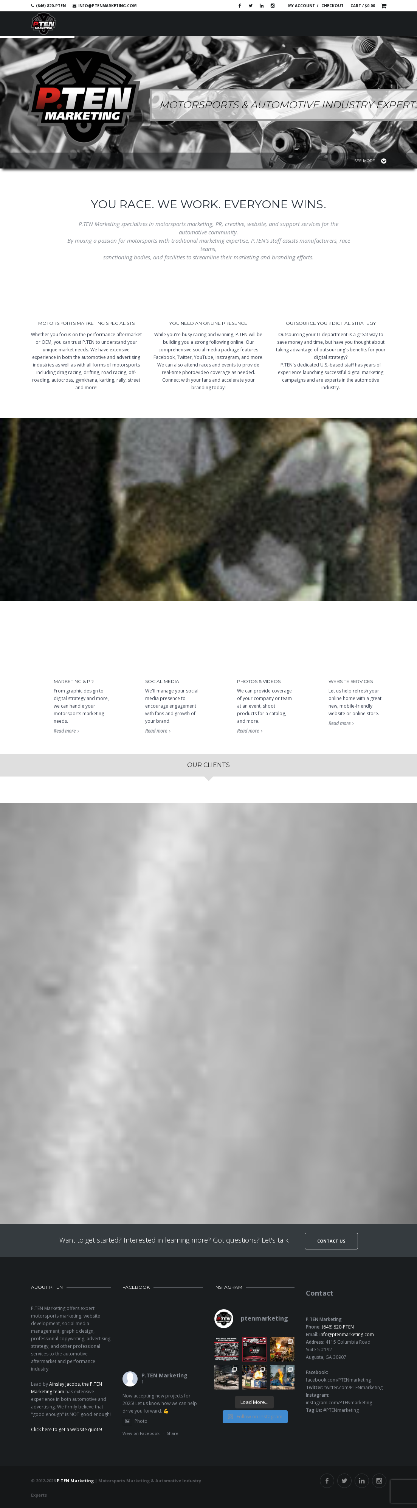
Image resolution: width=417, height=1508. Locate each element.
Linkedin (262, 6)
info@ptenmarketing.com (107, 5)
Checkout (332, 5)
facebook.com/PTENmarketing (338, 1380)
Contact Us (331, 1241)
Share (172, 1433)
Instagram (273, 6)
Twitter (251, 6)
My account (301, 5)
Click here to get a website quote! (66, 1429)
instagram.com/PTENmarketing (339, 1402)
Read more (66, 731)
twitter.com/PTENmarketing (353, 1387)
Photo (134, 1421)
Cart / (362, 5)
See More (370, 160)
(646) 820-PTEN (338, 1327)
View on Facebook (141, 1433)
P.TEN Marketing (164, 1375)
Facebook (240, 6)
